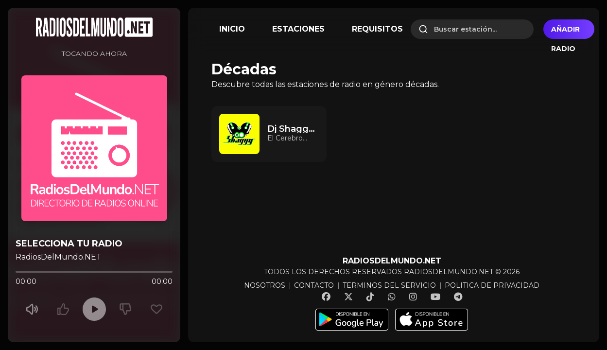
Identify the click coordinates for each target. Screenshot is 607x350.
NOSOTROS (264, 285)
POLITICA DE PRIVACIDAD (492, 285)
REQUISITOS (377, 29)
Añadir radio (565, 32)
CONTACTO (314, 285)
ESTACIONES (298, 29)
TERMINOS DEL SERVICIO (389, 285)
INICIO (232, 29)
